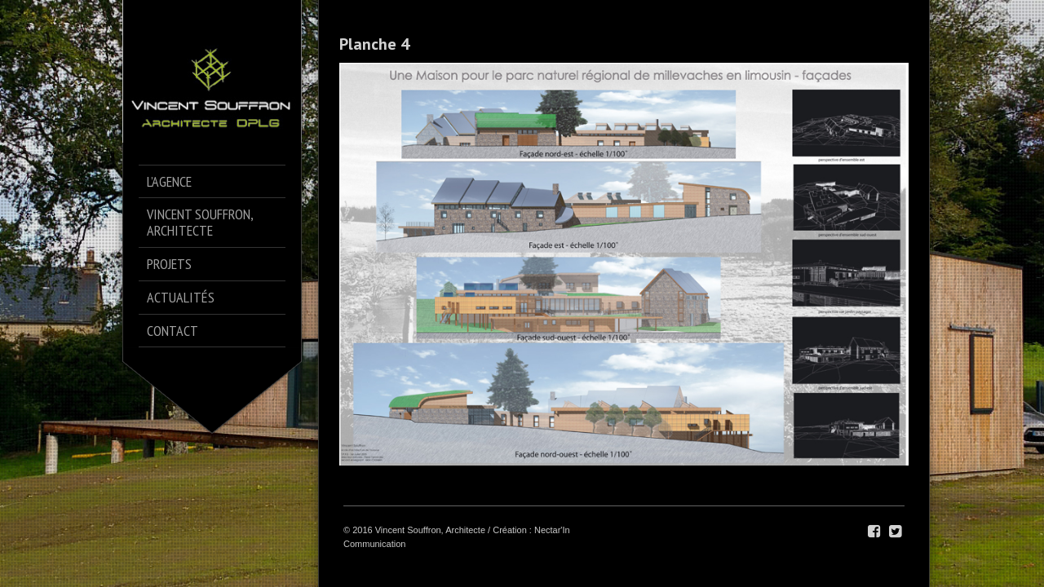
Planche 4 (374, 44)
